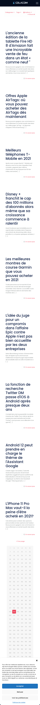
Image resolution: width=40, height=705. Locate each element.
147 (18, 638)
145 (10, 638)
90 (30, 600)
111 (18, 615)
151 (10, 642)
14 (14, 556)
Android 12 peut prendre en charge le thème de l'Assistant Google (19, 456)
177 (18, 657)
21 (18, 559)
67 (10, 589)
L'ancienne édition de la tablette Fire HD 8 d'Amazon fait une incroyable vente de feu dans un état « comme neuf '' (19, 47)
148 (22, 638)
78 (30, 593)
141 (18, 634)
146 (14, 638)
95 (26, 604)
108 (30, 612)
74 (14, 593)
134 (14, 630)
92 (14, 604)
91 (10, 604)
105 (18, 612)
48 (30, 574)
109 (10, 615)
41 (26, 570)
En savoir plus (30, 78)
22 (22, 559)
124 (22, 623)
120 (30, 619)
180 (30, 657)
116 (14, 619)
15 (18, 556)
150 (30, 638)
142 (22, 634)
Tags (19, 12)
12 (30, 552)
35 (26, 567)
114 (30, 615)
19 (10, 559)
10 (22, 552)
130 (22, 627)
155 (26, 642)
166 (22, 649)
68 (14, 589)
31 (10, 567)
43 (10, 574)
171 (18, 653)
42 (30, 570)
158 (14, 645)
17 (26, 556)
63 (18, 585)
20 (14, 559)
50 (14, 578)
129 (18, 627)
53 (26, 578)
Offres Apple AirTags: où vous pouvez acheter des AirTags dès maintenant (17, 106)
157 (10, 645)
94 (22, 604)
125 (26, 623)
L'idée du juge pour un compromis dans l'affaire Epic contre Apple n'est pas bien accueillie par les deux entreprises (19, 332)
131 (26, 627)
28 (22, 563)
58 (22, 582)
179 (26, 657)
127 (10, 627)
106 (22, 612)
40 (22, 570)
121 (10, 623)
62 (14, 585)
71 (26, 589)
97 (10, 608)
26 (14, 563)
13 (10, 556)
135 (18, 630)
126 (30, 623)
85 (10, 600)
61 (10, 585)
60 (30, 582)
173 (26, 653)
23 (26, 559)
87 (18, 600)
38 (14, 570)
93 (18, 604)
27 (18, 563)
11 (25, 552)
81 (18, 597)
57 (18, 582)
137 (26, 630)
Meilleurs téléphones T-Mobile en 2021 (18, 154)
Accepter (20, 686)
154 (22, 642)
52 (22, 578)
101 (26, 608)
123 (18, 623)
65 (26, 585)
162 (30, 645)
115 (10, 619)
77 (26, 593)
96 (30, 604)
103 (10, 612)
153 (18, 642)
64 (22, 585)
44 (14, 574)
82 (22, 597)
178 (22, 657)
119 (26, 619)
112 (22, 615)
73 (10, 593)
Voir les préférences (20, 698)
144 (30, 634)
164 (14, 649)
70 (22, 589)
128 (14, 627)
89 (26, 600)
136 (22, 630)
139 (10, 634)
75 (18, 593)
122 (14, 623)
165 (18, 649)
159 (18, 645)
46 (22, 574)
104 (14, 612)
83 (26, 597)
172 (22, 653)
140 (14, 634)
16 (22, 556)
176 (14, 657)
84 (30, 597)
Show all (31, 14)
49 (10, 578)
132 (30, 627)
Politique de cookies (19, 702)
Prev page (20, 541)
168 (30, 649)
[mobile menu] (37, 3)
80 (14, 597)
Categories (10, 12)
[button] (37, 660)
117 (18, 619)
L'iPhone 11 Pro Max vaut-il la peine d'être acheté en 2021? (20, 510)
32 (14, 567)
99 (18, 608)
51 (18, 578)
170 (14, 653)
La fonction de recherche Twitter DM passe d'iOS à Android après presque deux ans (18, 397)
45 (18, 574)
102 (30, 608)
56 (14, 582)
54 (30, 578)
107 (26, 612)
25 (10, 563)
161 (26, 645)
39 (18, 570)
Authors (27, 12)
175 (10, 657)
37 (10, 570)
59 (26, 582)
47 (26, 574)
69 (18, 589)
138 (30, 630)
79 (10, 597)
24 (30, 559)
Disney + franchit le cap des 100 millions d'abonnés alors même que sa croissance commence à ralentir (20, 209)
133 (10, 630)
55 (10, 582)
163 (10, 649)
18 (30, 556)
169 (10, 653)
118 (22, 619)
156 (30, 642)
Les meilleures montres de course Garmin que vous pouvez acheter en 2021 (19, 269)
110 (14, 615)
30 (30, 563)
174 (30, 653)
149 (26, 638)
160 (22, 645)
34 (22, 567)
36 (30, 567)
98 (14, 608)
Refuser (20, 692)
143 (26, 634)
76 (22, 593)
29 (26, 563)
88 (22, 600)
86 (14, 600)
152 (14, 642)
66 (30, 585)
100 (22, 608)
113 (26, 615)
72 (30, 589)
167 (26, 649)
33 (18, 567)
